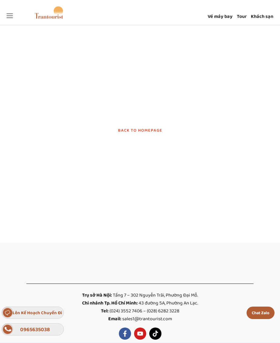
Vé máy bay (220, 16)
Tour (242, 16)
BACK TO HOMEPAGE (140, 130)
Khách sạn (262, 16)
